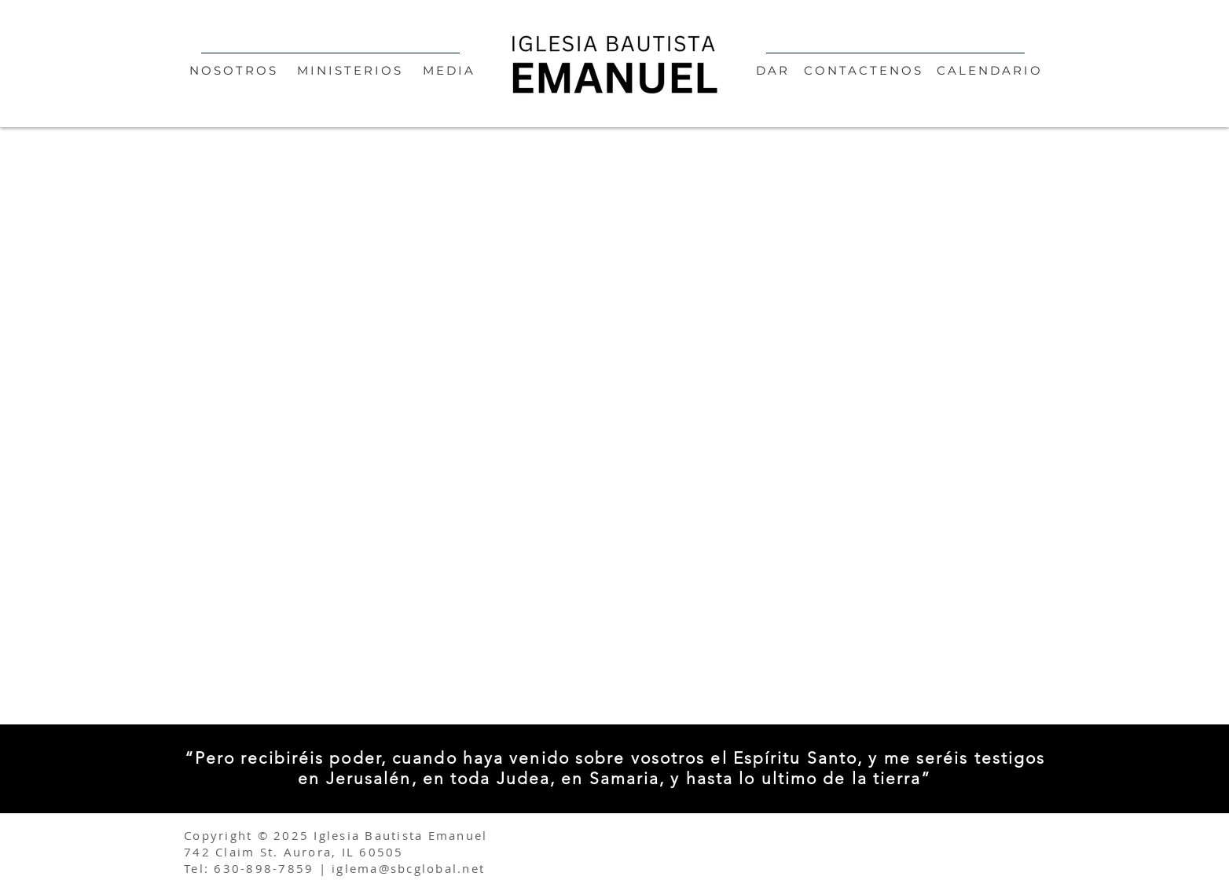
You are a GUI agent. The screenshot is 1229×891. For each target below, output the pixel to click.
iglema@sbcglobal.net (408, 868)
